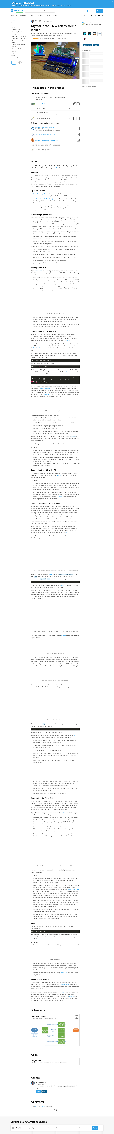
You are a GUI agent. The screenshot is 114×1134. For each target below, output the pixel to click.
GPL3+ (51, 22)
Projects (14, 15)
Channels (23, 15)
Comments (14, 58)
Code (12, 53)
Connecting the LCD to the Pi (19, 38)
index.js (63, 636)
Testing (14, 46)
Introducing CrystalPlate (18, 32)
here (57, 168)
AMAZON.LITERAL (73, 889)
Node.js (51, 574)
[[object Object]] (87, 11)
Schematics (14, 51)
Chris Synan (39, 271)
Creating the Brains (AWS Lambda (18, 41)
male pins (59, 475)
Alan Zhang (38, 20)
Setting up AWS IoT (16, 34)
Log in (92, 11)
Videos (55, 15)
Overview (14, 20)
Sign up (99, 11)
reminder (95, 45)
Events (48, 15)
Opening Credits (16, 29)
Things (13, 23)
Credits (13, 55)
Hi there (14, 27)
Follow (38, 1091)
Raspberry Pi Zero (41, 104)
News (32, 15)
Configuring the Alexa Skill (18, 44)
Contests (40, 15)
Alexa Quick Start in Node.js (44, 199)
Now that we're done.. (17, 49)
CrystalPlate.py (47, 394)
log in (37, 1106)
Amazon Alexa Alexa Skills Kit (44, 127)
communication (87, 45)
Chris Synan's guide (39, 194)
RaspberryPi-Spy (64, 985)
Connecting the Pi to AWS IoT (19, 36)
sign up (43, 1106)
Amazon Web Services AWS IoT (45, 135)
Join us (63, 6)
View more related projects (89, 86)
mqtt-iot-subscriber (44, 388)
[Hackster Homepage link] (17, 10)
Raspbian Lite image (39, 348)
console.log (63, 973)
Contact (44, 1091)
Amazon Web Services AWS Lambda (46, 140)
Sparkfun (59, 497)
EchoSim (69, 937)
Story (12, 25)
